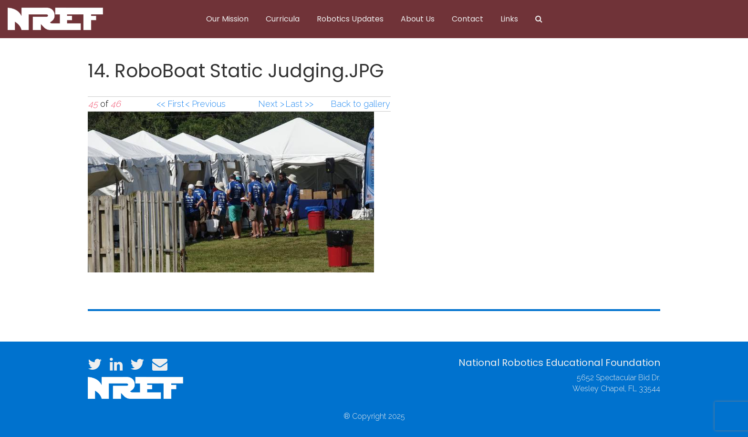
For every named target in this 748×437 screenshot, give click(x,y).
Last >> (299, 104)
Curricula (283, 18)
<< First (170, 104)
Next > (271, 104)
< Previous (205, 104)
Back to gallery (360, 104)
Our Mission (227, 18)
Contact (467, 18)
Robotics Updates (350, 18)
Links (509, 18)
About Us (418, 18)
